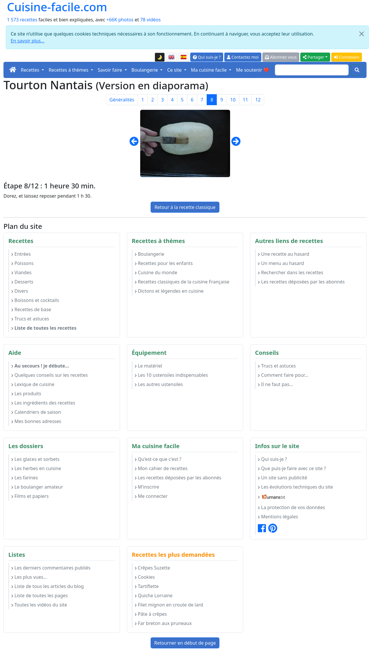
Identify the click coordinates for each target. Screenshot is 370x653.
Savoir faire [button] (110, 70)
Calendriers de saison (36, 412)
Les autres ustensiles (159, 384)
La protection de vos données (291, 507)
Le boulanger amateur (37, 487)
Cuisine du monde (156, 272)
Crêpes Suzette (152, 568)
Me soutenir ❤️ (252, 70)
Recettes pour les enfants (164, 263)
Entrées (21, 254)
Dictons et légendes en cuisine (169, 291)
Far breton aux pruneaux (163, 623)
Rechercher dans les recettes (290, 272)
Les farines (24, 477)
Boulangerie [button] (145, 70)
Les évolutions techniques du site (295, 487)
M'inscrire (147, 487)
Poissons (22, 263)
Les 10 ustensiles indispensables (171, 375)
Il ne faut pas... (275, 384)
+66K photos (120, 19)
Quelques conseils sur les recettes (49, 375)
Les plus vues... (29, 577)
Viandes (21, 272)
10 (233, 100)
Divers (19, 291)
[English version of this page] (171, 57)
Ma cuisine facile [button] (209, 70)
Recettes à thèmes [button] (69, 70)
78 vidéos (150, 19)
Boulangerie (149, 254)
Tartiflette (147, 586)
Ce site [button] (175, 70)
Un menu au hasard (281, 263)
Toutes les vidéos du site (39, 605)
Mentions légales (278, 516)
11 (245, 100)
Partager (313, 57)
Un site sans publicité (282, 477)
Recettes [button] (30, 70)
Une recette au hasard (283, 254)
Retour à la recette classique (184, 207)
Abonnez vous (281, 57)
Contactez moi (242, 57)
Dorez (9, 196)
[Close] (362, 34)
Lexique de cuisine (32, 384)
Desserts (22, 282)
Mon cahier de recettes (161, 468)
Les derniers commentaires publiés (50, 568)
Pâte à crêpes (151, 614)
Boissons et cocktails (35, 300)
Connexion (346, 57)
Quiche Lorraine (154, 595)
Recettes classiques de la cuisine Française (182, 282)
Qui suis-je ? (207, 57)
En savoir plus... (28, 41)
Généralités (122, 100)
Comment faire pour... (283, 375)
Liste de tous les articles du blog (47, 586)
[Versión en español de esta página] (183, 57)
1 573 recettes (22, 19)
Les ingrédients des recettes (43, 403)
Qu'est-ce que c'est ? (158, 459)
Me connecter (151, 496)
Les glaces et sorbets (35, 459)
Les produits (26, 393)
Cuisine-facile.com (57, 7)
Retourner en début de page (185, 643)
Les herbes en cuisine (36, 468)
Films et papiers (30, 496)
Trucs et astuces (30, 319)
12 (257, 100)
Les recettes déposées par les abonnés (301, 282)
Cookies (145, 577)
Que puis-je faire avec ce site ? (292, 468)
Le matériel (148, 366)
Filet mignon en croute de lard (169, 605)
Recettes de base (31, 309)
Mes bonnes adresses (36, 421)
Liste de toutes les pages (39, 595)
